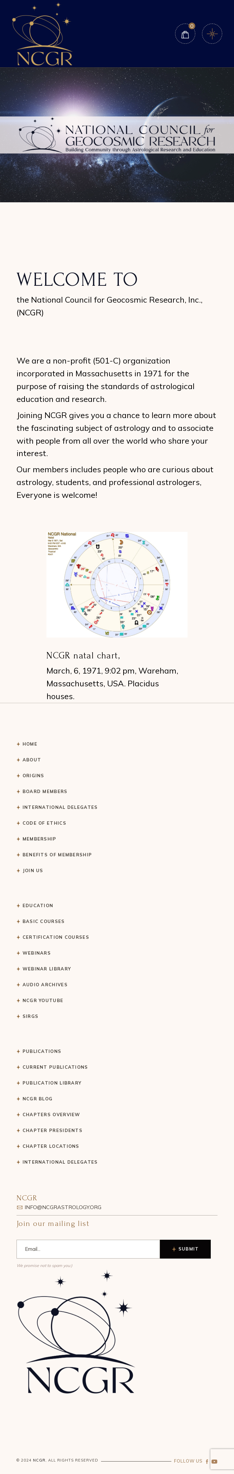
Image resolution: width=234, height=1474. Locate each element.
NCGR (39, 1460)
